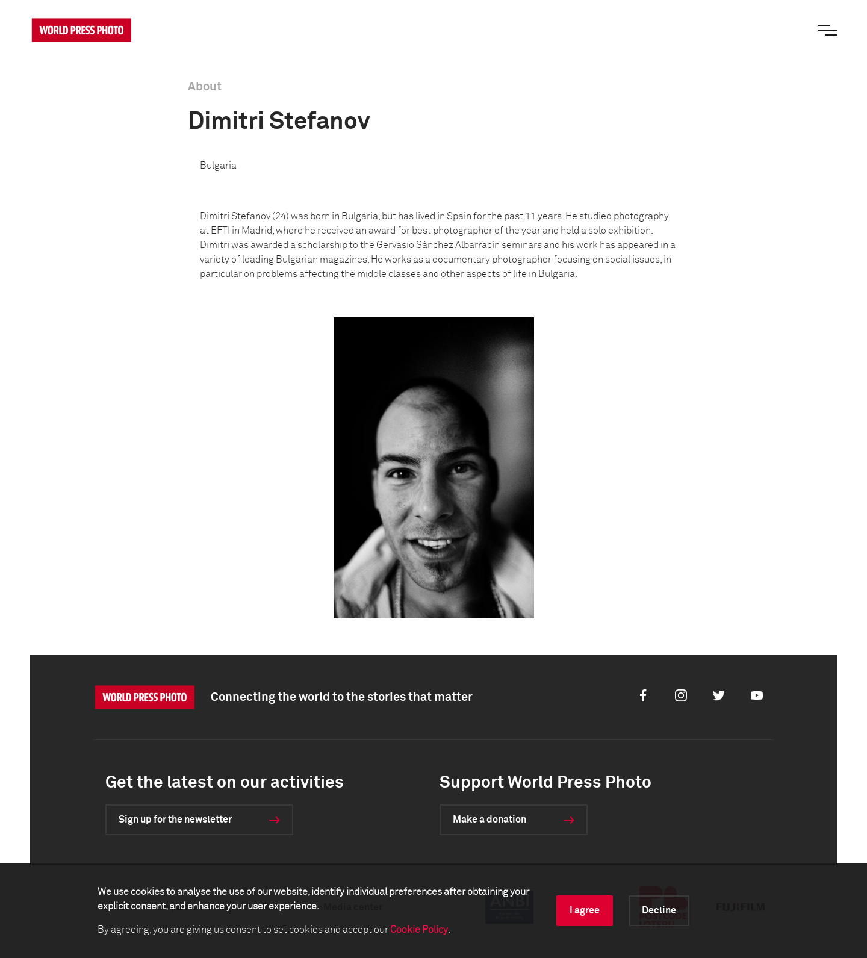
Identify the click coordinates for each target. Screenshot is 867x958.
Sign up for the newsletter (175, 819)
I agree (585, 910)
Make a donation (489, 819)
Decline (659, 910)
